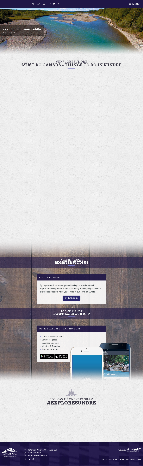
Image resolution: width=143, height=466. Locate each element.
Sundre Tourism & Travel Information (17, 7)
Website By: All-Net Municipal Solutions (129, 450)
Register (71, 298)
